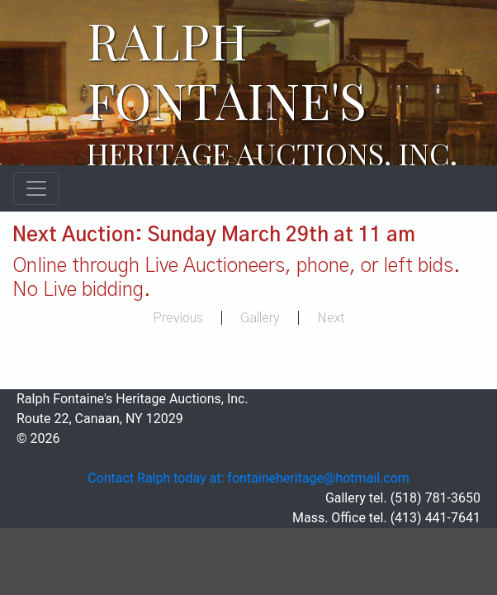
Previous (178, 318)
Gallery (260, 318)
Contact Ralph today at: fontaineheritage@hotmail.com (248, 478)
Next (331, 318)
